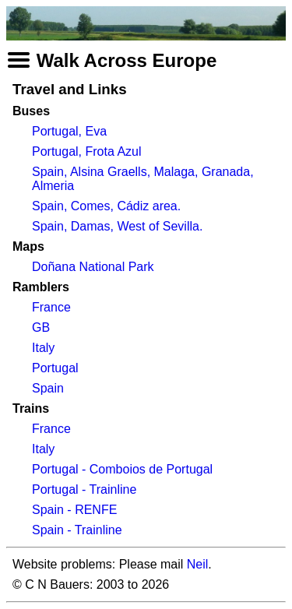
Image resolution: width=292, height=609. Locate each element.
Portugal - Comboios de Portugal (122, 469)
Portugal (55, 368)
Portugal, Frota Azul (87, 151)
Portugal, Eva (69, 131)
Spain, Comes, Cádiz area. (106, 206)
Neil (198, 564)
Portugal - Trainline (84, 489)
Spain (48, 388)
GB (41, 327)
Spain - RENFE (74, 509)
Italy (43, 347)
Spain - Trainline (77, 530)
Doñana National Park (93, 266)
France (51, 307)
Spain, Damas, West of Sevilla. (117, 226)
